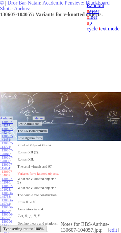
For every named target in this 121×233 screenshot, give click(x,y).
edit (113, 230)
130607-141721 (6, 145)
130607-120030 (6, 159)
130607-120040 (6, 152)
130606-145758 (6, 194)
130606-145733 (6, 209)
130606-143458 (6, 223)
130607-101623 (6, 187)
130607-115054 (6, 166)
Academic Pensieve (62, 3)
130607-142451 (6, 137)
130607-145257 (6, 123)
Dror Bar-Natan (23, 3)
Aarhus (21, 8)
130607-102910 (6, 180)
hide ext (39, 118)
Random (95, 5)
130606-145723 (6, 216)
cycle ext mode (103, 28)
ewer (93, 11)
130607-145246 (6, 130)
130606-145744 (6, 201)
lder (92, 17)
